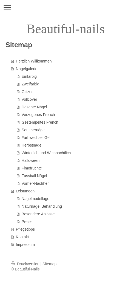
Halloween (30, 160)
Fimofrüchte (32, 168)
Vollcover (29, 99)
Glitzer (27, 92)
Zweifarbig (30, 84)
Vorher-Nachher (35, 183)
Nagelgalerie (27, 69)
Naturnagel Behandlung (42, 206)
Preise (27, 221)
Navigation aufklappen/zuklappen (65, 7)
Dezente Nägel (34, 107)
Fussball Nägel (34, 176)
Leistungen (25, 191)
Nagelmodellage (35, 198)
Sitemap (49, 264)
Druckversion (25, 264)
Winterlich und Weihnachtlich (46, 153)
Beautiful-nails (65, 29)
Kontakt (22, 237)
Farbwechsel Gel (36, 137)
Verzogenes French (38, 114)
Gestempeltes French (40, 122)
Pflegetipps (25, 229)
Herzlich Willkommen (34, 61)
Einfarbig (29, 76)
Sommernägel (33, 130)
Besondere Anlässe (38, 214)
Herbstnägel (32, 145)
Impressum (25, 244)
